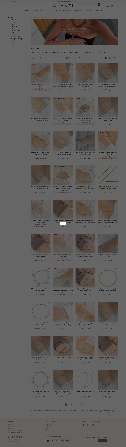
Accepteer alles (62, 234)
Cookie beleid (67, 225)
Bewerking (70, 238)
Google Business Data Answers (63, 230)
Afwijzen (55, 238)
